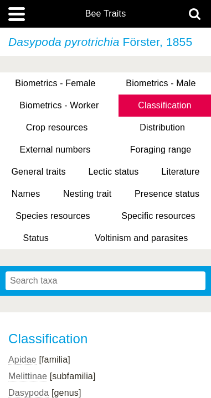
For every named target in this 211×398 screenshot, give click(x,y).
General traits (38, 171)
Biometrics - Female (55, 83)
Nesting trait (87, 193)
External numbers (55, 149)
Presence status (167, 193)
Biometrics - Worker (59, 105)
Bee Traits (105, 13)
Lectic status (114, 171)
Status (36, 238)
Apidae (22, 359)
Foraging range (161, 149)
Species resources (53, 216)
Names (26, 193)
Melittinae (27, 376)
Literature (180, 171)
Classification (165, 105)
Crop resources (57, 127)
